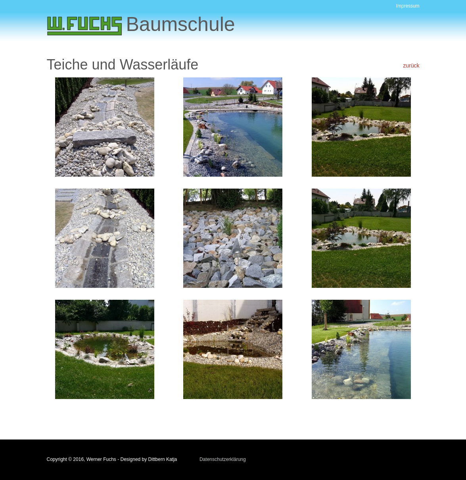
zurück (411, 65)
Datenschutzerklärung (222, 459)
